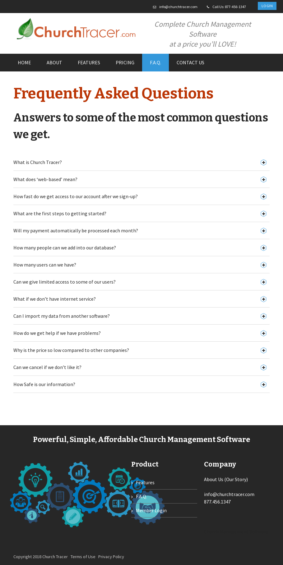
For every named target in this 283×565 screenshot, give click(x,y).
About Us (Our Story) (226, 479)
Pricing (125, 62)
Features (89, 62)
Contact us (190, 62)
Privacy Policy (111, 556)
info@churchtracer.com (178, 6)
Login (267, 5)
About (54, 62)
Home (24, 62)
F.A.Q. (155, 62)
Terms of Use (83, 556)
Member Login (151, 510)
